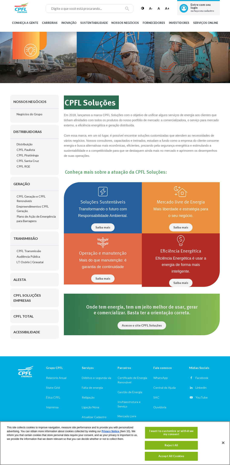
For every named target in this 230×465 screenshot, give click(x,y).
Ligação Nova (90, 407)
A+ (167, 8)
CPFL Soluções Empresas (27, 297)
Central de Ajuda (164, 387)
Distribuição (25, 144)
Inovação (68, 23)
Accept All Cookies (171, 456)
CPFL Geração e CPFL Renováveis (31, 199)
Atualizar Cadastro (94, 417)
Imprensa (52, 407)
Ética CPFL (53, 397)
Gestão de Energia (130, 392)
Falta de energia (92, 387)
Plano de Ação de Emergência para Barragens (36, 219)
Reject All (171, 445)
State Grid (53, 387)
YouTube (202, 397)
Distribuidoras (27, 132)
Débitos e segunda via (96, 378)
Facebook (202, 378)
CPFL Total (23, 316)
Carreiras (50, 23)
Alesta (19, 279)
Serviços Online (205, 23)
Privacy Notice (111, 431)
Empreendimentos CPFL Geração (33, 209)
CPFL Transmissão (29, 251)
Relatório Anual (56, 378)
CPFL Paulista (26, 150)
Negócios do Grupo (29, 114)
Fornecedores (154, 23)
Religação (88, 397)
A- (150, 8)
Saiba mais (102, 227)
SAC (156, 397)
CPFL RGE (23, 166)
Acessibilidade (26, 332)
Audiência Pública (28, 256)
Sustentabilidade (94, 23)
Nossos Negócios (125, 23)
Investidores (179, 23)
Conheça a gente (25, 23)
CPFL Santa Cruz (28, 161)
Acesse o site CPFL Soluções (142, 325)
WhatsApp (160, 378)
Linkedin (201, 387)
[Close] (223, 443)
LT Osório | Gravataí (30, 262)
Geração (21, 184)
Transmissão (25, 238)
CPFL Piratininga (28, 155)
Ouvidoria (159, 407)
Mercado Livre (127, 416)
